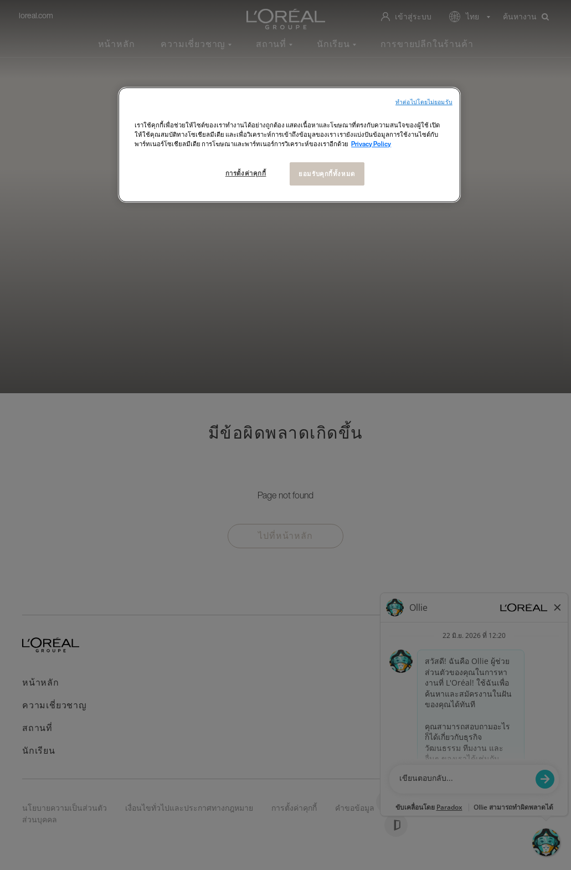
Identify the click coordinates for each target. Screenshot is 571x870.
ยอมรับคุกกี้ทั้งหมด (326, 173)
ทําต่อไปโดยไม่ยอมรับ (423, 102)
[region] (289, 145)
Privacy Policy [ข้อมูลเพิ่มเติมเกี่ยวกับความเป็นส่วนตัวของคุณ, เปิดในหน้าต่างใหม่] (371, 143)
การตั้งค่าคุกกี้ (245, 173)
